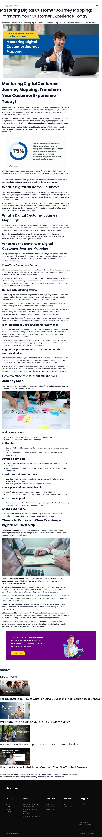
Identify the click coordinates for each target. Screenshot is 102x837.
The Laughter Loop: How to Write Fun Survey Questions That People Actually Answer (51, 699)
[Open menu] (97, 5)
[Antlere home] (11, 5)
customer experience (22, 182)
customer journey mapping (44, 123)
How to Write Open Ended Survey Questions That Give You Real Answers (43, 767)
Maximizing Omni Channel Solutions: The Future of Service (35, 721)
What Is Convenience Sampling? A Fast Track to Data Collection (39, 744)
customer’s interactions (43, 225)
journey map (38, 505)
